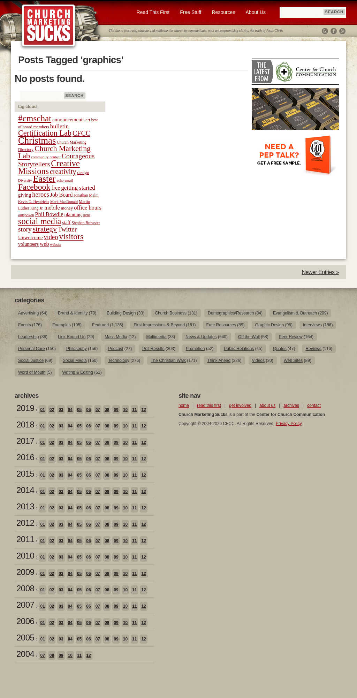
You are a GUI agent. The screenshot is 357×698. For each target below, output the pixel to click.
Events (24, 325)
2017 (25, 441)
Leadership (28, 336)
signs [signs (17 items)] (86, 215)
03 (61, 409)
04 (70, 409)
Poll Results (153, 348)
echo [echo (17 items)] (59, 180)
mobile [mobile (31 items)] (52, 208)
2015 (25, 473)
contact (314, 405)
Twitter (324, 31)
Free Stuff (190, 12)
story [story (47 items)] (25, 229)
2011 (25, 539)
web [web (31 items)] (44, 244)
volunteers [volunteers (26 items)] (28, 244)
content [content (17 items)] (55, 157)
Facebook (333, 31)
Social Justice (31, 360)
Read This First (153, 12)
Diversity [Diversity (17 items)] (25, 180)
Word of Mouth (31, 372)
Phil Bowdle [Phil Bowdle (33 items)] (49, 214)
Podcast (115, 348)
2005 (25, 637)
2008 (25, 588)
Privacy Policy (289, 423)
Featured (100, 325)
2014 (25, 490)
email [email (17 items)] (68, 180)
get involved (240, 405)
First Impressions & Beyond (159, 325)
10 (125, 409)
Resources (223, 12)
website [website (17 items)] (56, 244)
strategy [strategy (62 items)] (45, 229)
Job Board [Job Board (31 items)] (61, 195)
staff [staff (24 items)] (66, 222)
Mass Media (116, 336)
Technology (118, 360)
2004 (25, 654)
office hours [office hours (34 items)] (87, 207)
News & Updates (201, 336)
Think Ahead (218, 360)
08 (107, 409)
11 (134, 409)
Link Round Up (71, 336)
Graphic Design (269, 325)
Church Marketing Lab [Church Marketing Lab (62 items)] (54, 152)
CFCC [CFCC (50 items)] (81, 133)
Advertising (28, 313)
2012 (25, 523)
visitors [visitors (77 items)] (71, 236)
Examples (61, 325)
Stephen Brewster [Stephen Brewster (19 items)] (85, 223)
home (183, 405)
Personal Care (31, 348)
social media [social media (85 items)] (39, 221)
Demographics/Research (231, 313)
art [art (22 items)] (87, 119)
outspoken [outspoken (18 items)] (26, 215)
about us (267, 405)
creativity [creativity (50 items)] (63, 171)
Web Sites (293, 360)
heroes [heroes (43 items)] (40, 194)
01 (42, 409)
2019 (25, 408)
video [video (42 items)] (51, 237)
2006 (25, 621)
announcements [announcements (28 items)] (68, 119)
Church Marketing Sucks (48, 26)
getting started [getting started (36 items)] (78, 187)
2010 (25, 555)
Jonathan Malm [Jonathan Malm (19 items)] (86, 195)
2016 (25, 457)
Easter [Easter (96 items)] (44, 179)
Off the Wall (249, 336)
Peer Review (291, 336)
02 (52, 409)
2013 (25, 506)
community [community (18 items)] (39, 157)
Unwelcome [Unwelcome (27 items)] (30, 237)
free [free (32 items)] (55, 188)
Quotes (280, 348)
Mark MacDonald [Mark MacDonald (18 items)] (64, 201)
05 (79, 409)
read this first (209, 405)
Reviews (313, 348)
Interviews (312, 325)
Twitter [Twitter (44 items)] (67, 229)
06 (88, 409)
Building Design (121, 313)
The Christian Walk (168, 360)
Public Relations (239, 348)
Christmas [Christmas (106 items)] (37, 140)
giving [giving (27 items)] (24, 195)
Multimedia (156, 336)
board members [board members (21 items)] (36, 126)
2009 (25, 572)
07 (98, 409)
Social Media (75, 360)
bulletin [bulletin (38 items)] (59, 126)
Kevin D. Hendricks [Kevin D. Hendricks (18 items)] (33, 201)
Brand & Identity (73, 313)
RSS (342, 31)
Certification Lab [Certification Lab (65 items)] (44, 133)
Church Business (171, 313)
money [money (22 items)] (67, 208)
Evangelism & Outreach (295, 313)
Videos (258, 360)
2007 (25, 604)
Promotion (195, 348)
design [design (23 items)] (83, 172)
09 (116, 409)
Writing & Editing (77, 372)
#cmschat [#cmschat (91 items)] (34, 118)
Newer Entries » (320, 272)
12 (143, 409)
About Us (255, 12)
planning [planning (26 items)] (73, 214)
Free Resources (221, 325)
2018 (25, 424)
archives (291, 405)
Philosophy (76, 348)
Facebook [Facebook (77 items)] (34, 186)
